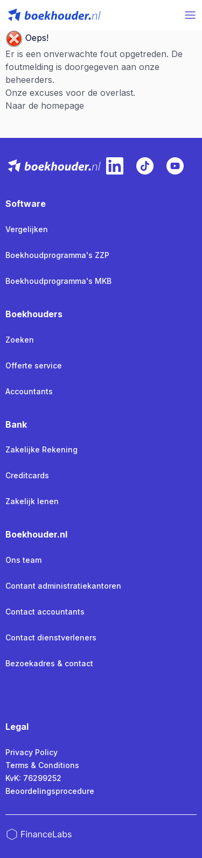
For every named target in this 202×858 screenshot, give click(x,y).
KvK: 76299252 (33, 778)
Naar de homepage (44, 105)
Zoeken (19, 339)
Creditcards (27, 475)
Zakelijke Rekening (41, 449)
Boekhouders (33, 314)
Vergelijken (26, 229)
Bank (16, 424)
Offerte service (33, 365)
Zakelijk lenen (32, 501)
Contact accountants (45, 611)
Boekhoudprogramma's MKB (58, 280)
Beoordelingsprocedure (49, 791)
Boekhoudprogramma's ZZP (57, 255)
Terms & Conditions (42, 765)
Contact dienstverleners (50, 637)
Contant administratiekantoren (63, 585)
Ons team (23, 559)
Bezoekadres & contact (49, 663)
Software (25, 203)
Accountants (29, 391)
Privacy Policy (31, 752)
